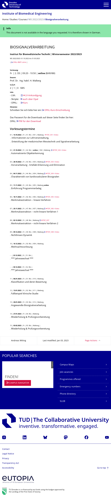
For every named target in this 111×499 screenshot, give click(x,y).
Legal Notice (8, 454)
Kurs (25, 103)
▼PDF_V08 (50, 232)
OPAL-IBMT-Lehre (19, 62)
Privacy (5, 459)
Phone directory (68, 394)
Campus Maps (67, 365)
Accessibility (8, 468)
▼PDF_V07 (45, 220)
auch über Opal (30, 99)
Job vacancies (66, 372)
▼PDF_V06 (50, 209)
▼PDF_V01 (49, 135)
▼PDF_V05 (50, 197)
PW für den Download (30, 121)
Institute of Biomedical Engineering (27, 14)
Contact (6, 449)
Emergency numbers (70, 387)
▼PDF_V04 (50, 174)
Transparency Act (10, 463)
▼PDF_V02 (57, 150)
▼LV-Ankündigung (32, 96)
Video (56, 135)
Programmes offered (70, 379)
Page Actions (91, 341)
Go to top (101, 468)
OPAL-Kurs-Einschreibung (57, 110)
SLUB (62, 401)
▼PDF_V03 (50, 162)
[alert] (55, 30)
